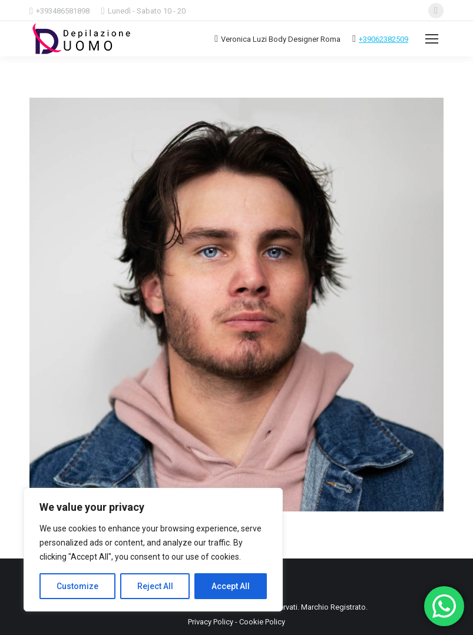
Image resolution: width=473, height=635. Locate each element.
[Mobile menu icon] (432, 39)
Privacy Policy (210, 621)
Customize (77, 586)
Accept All (230, 586)
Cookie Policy (262, 621)
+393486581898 (63, 10)
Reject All (155, 586)
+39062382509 (383, 39)
